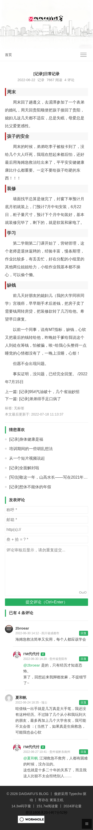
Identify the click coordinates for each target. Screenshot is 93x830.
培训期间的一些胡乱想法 (31, 449)
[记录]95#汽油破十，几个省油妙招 (49, 392)
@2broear (31, 665)
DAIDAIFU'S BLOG (34, 794)
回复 (84, 633)
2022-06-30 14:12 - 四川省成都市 (37, 633)
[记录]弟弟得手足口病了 (40, 399)
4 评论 (69, 80)
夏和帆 (21, 697)
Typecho (75, 794)
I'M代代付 (31, 654)
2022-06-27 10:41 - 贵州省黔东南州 (46, 752)
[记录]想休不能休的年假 (30, 487)
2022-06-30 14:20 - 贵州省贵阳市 (45, 659)
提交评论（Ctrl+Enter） (46, 602)
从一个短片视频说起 (27, 458)
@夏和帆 (30, 758)
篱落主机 (56, 800)
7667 (50, 80)
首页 (8, 55)
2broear (22, 628)
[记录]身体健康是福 (26, 439)
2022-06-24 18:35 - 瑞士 (31, 702)
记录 (40, 80)
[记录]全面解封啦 (24, 468)
